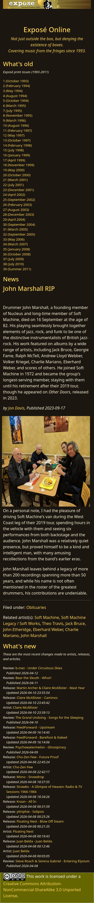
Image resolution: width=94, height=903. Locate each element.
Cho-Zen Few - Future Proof (37, 757)
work (39, 876)
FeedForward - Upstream (36, 727)
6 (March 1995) (14, 105)
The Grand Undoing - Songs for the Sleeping (49, 717)
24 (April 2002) (14, 194)
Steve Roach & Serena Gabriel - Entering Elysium (53, 861)
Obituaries (36, 607)
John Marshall (34, 635)
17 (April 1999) (14, 160)
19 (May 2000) (14, 170)
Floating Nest (23, 831)
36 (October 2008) (17, 254)
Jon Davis (16, 408)
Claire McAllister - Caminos (37, 697)
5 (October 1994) (16, 100)
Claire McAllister (25, 707)
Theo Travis (52, 623)
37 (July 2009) (13, 259)
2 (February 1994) (16, 85)
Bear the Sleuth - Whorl (33, 677)
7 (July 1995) (12, 110)
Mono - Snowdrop (30, 777)
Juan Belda (21, 851)
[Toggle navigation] (16, 16)
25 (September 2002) (19, 199)
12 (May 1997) (14, 135)
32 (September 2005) (19, 234)
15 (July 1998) (13, 150)
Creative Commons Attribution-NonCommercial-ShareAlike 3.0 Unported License (42, 889)
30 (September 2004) (19, 224)
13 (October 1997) (17, 140)
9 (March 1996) (14, 120)
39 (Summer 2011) (17, 269)
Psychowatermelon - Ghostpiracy (41, 747)
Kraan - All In (26, 801)
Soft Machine (47, 617)
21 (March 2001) (15, 179)
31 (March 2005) (15, 229)
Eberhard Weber (48, 629)
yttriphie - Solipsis (30, 811)
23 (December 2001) (18, 190)
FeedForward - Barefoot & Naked (42, 737)
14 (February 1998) (17, 145)
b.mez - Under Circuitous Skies (39, 668)
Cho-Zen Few (23, 767)
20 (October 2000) (17, 175)
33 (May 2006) (14, 239)
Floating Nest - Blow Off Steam (40, 821)
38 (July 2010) (13, 264)
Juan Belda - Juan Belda (34, 841)
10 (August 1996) (16, 125)
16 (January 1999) (16, 155)
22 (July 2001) (13, 185)
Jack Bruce (75, 623)
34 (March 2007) (15, 244)
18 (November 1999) (18, 165)
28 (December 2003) (18, 214)
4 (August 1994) (15, 96)
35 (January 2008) (16, 249)
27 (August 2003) (16, 209)
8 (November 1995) (17, 115)
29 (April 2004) (14, 219)
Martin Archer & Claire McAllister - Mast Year (51, 688)
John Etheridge (17, 629)
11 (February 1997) (17, 130)
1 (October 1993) (16, 81)
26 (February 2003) (17, 204)
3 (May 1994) (13, 90)
